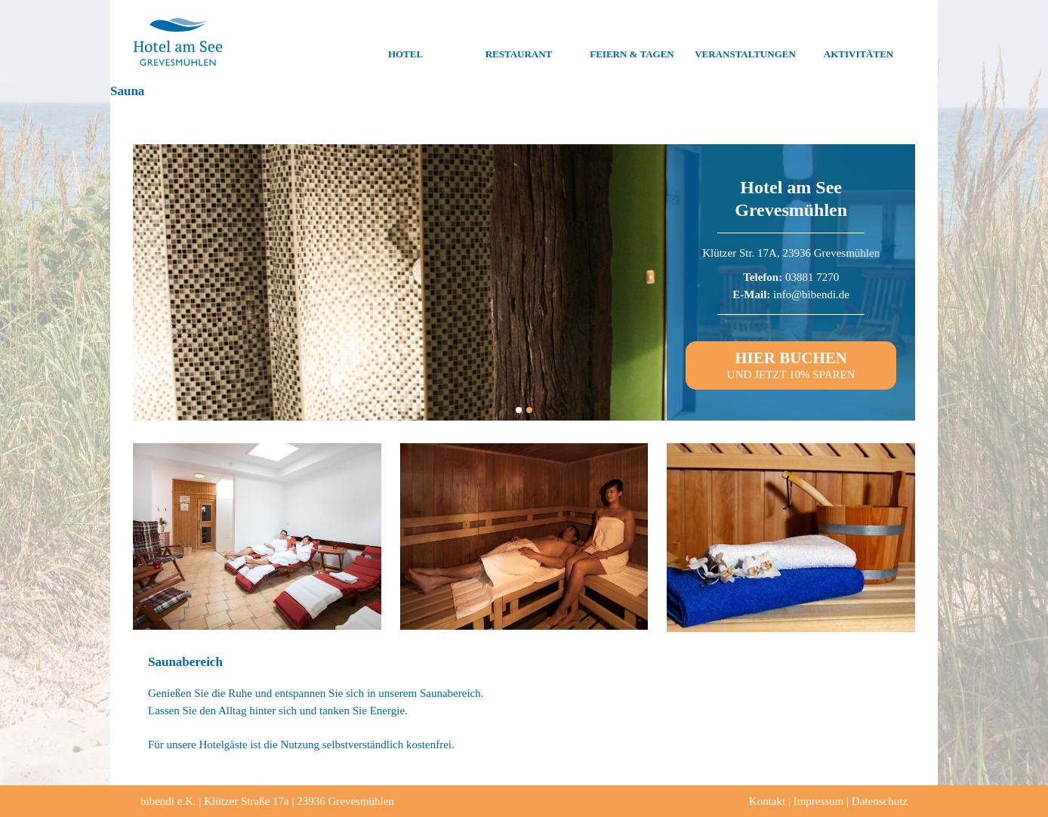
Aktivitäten (858, 42)
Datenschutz (880, 801)
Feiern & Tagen (631, 42)
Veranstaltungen (745, 42)
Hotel (405, 42)
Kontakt (767, 801)
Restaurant (519, 42)
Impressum (819, 801)
